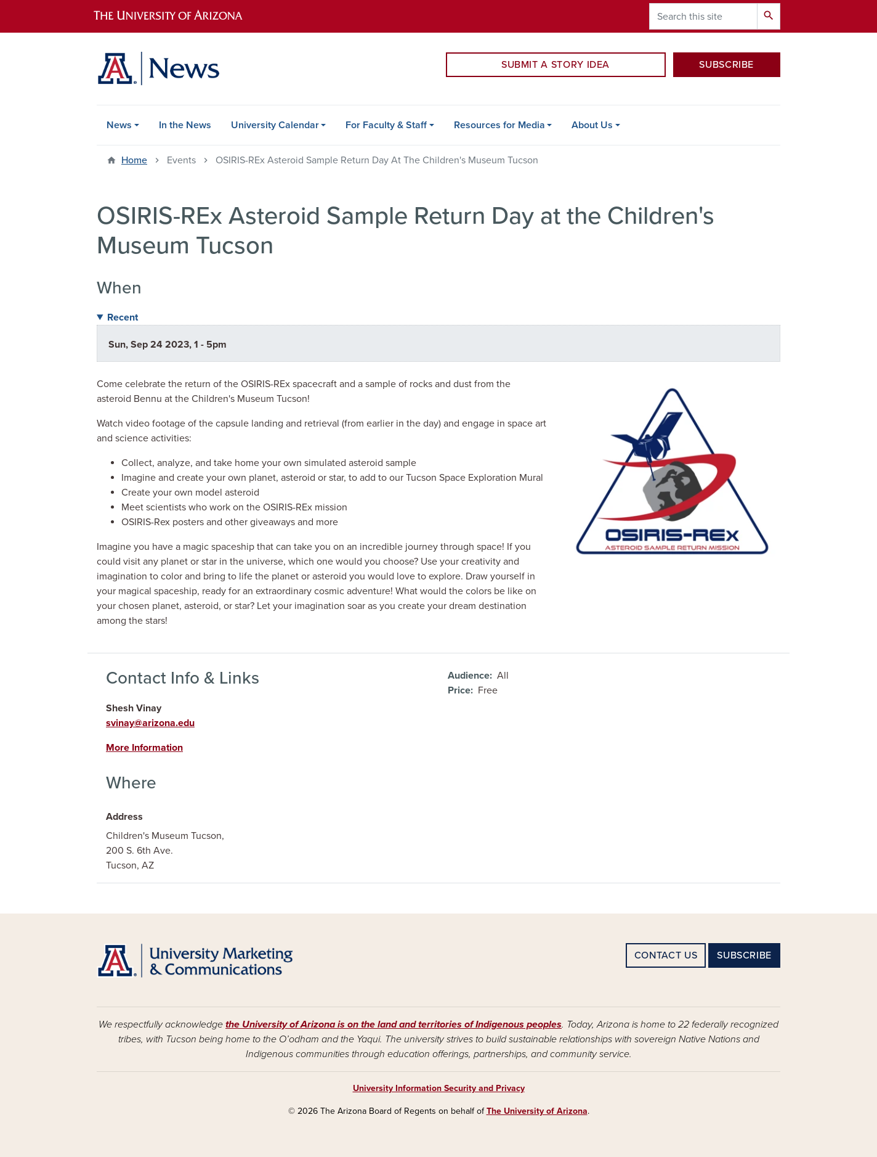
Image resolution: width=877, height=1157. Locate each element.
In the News (185, 125)
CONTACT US (665, 955)
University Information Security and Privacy (439, 1088)
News (119, 125)
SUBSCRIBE (726, 65)
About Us (592, 125)
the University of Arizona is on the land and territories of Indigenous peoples (393, 1024)
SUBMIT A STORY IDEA (555, 65)
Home (134, 160)
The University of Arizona (537, 1111)
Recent (122, 317)
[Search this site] (703, 16)
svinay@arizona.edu (150, 723)
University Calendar (275, 125)
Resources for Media (499, 125)
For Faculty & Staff (386, 125)
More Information (144, 748)
